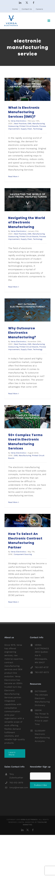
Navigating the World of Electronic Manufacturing (26, 222)
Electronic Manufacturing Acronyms (42, 737)
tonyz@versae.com (17, 787)
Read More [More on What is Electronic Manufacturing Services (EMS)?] (12, 176)
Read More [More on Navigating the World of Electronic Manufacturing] (12, 287)
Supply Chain (26, 129)
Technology (37, 129)
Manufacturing (38, 124)
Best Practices (20, 124)
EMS (29, 124)
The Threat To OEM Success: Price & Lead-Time (42, 719)
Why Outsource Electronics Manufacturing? (22, 332)
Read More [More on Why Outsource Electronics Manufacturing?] (12, 394)
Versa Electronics (18, 121)
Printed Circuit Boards (28, 126)
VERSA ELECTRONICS (28, 820)
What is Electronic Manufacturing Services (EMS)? (24, 112)
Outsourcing (13, 126)
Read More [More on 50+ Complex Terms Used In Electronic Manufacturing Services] (12, 502)
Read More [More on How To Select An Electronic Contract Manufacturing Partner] (12, 602)
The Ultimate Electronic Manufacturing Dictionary (42, 700)
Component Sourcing (23, 554)
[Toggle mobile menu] (49, 20)
